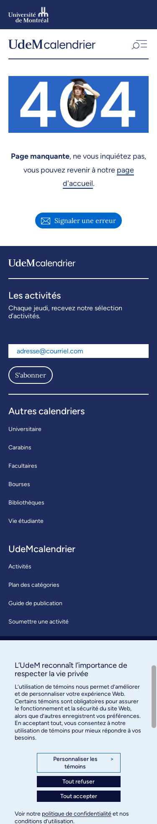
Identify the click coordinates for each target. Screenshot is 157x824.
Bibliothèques (26, 502)
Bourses (19, 484)
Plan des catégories (33, 584)
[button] (139, 44)
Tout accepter (78, 796)
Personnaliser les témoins (83, 763)
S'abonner (30, 375)
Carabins (19, 447)
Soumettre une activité (38, 621)
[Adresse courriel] (78, 351)
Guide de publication (35, 603)
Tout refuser (78, 781)
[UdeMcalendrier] (51, 44)
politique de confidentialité (76, 813)
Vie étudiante (26, 521)
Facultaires (22, 465)
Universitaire (24, 429)
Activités (19, 566)
